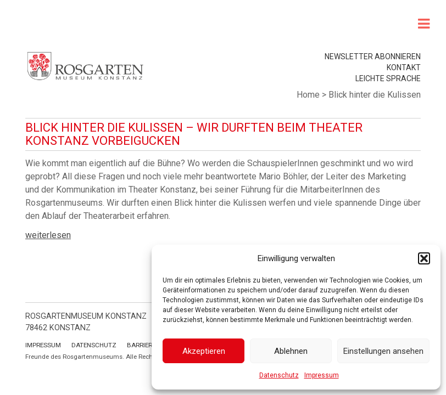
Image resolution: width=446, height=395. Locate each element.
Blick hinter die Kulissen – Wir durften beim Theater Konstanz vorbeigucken (194, 134)
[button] (424, 258)
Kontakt (404, 67)
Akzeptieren (203, 351)
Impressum (321, 375)
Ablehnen (291, 351)
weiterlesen (48, 235)
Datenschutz (279, 375)
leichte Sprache (388, 78)
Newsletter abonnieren (373, 56)
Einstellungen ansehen (383, 351)
